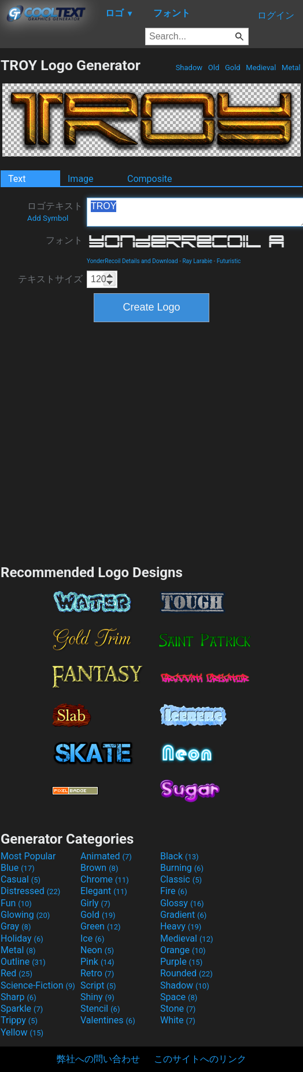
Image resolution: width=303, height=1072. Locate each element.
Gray (16, 926)
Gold (232, 67)
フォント (64, 240)
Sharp (18, 996)
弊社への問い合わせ (98, 1058)
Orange (183, 950)
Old (213, 67)
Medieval (261, 67)
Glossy (182, 903)
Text (16, 178)
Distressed (30, 890)
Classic (181, 879)
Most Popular (28, 856)
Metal (291, 67)
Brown (99, 867)
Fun (16, 903)
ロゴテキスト (55, 211)
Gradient (183, 914)
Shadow (188, 67)
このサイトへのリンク (200, 1058)
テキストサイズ (50, 279)
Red (16, 973)
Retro (97, 973)
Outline (23, 961)
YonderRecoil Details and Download (132, 261)
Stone (177, 1008)
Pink (97, 961)
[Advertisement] (110, 441)
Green (100, 926)
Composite (149, 178)
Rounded (186, 973)
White (177, 1020)
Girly (95, 903)
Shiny (97, 996)
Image (81, 178)
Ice (92, 938)
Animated (106, 856)
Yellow (22, 1032)
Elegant (103, 890)
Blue (18, 867)
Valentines (107, 1020)
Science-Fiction (38, 985)
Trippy (19, 1020)
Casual (20, 879)
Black (179, 856)
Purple (181, 961)
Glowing (25, 914)
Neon (97, 950)
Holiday (22, 938)
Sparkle (22, 1008)
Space (178, 996)
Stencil (100, 1008)
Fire (173, 890)
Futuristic (229, 261)
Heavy (180, 926)
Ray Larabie (197, 261)
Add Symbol (47, 218)
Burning (182, 867)
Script (98, 985)
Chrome (104, 879)
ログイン (275, 15)
